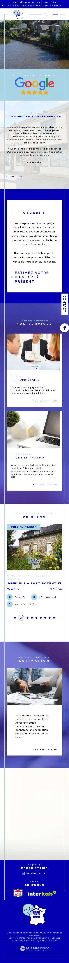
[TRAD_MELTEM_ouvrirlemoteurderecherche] (46, 14)
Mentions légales (51, 938)
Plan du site (33, 938)
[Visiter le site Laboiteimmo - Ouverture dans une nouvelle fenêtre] (34, 952)
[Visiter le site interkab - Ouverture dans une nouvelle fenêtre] (42, 893)
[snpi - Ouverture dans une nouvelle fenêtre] (18, 893)
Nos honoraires (17, 938)
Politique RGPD (39, 941)
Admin (15, 941)
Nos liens (24, 941)
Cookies (53, 941)
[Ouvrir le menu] (55, 14)
